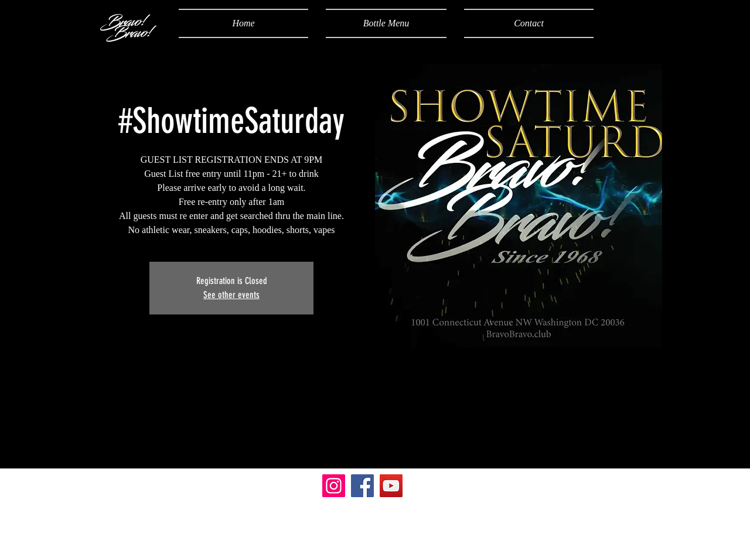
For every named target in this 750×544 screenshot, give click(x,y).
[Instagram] (333, 485)
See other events (231, 294)
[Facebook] (362, 485)
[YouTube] (391, 485)
